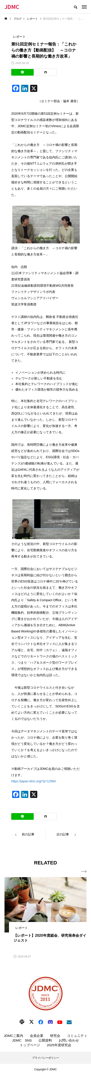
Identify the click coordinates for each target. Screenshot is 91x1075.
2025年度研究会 (59, 1045)
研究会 (55, 1036)
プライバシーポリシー (45, 1057)
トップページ (30, 1045)
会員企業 (36, 1036)
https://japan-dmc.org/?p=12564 (33, 781)
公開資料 (45, 1040)
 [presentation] (84, 871)
